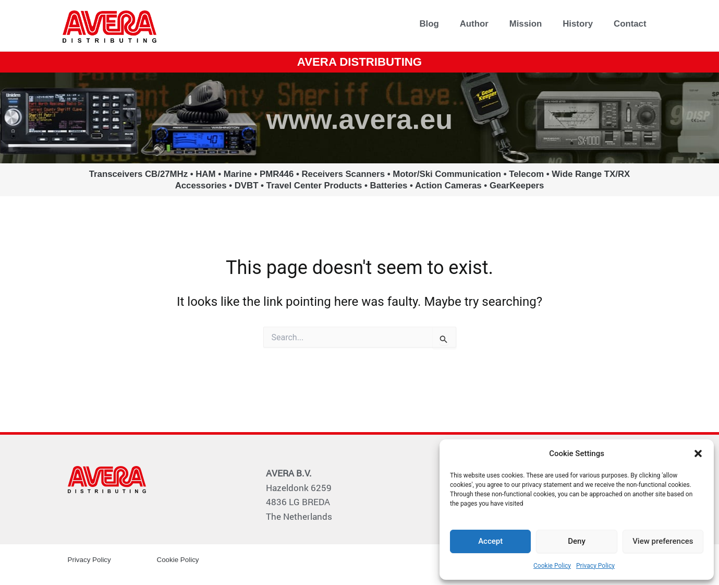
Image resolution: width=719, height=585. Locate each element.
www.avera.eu (359, 117)
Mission (525, 24)
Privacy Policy (595, 565)
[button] (698, 453)
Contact (630, 24)
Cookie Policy (552, 565)
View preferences (662, 541)
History (578, 24)
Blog (428, 24)
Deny (577, 541)
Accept (490, 541)
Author (474, 24)
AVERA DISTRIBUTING (359, 61)
